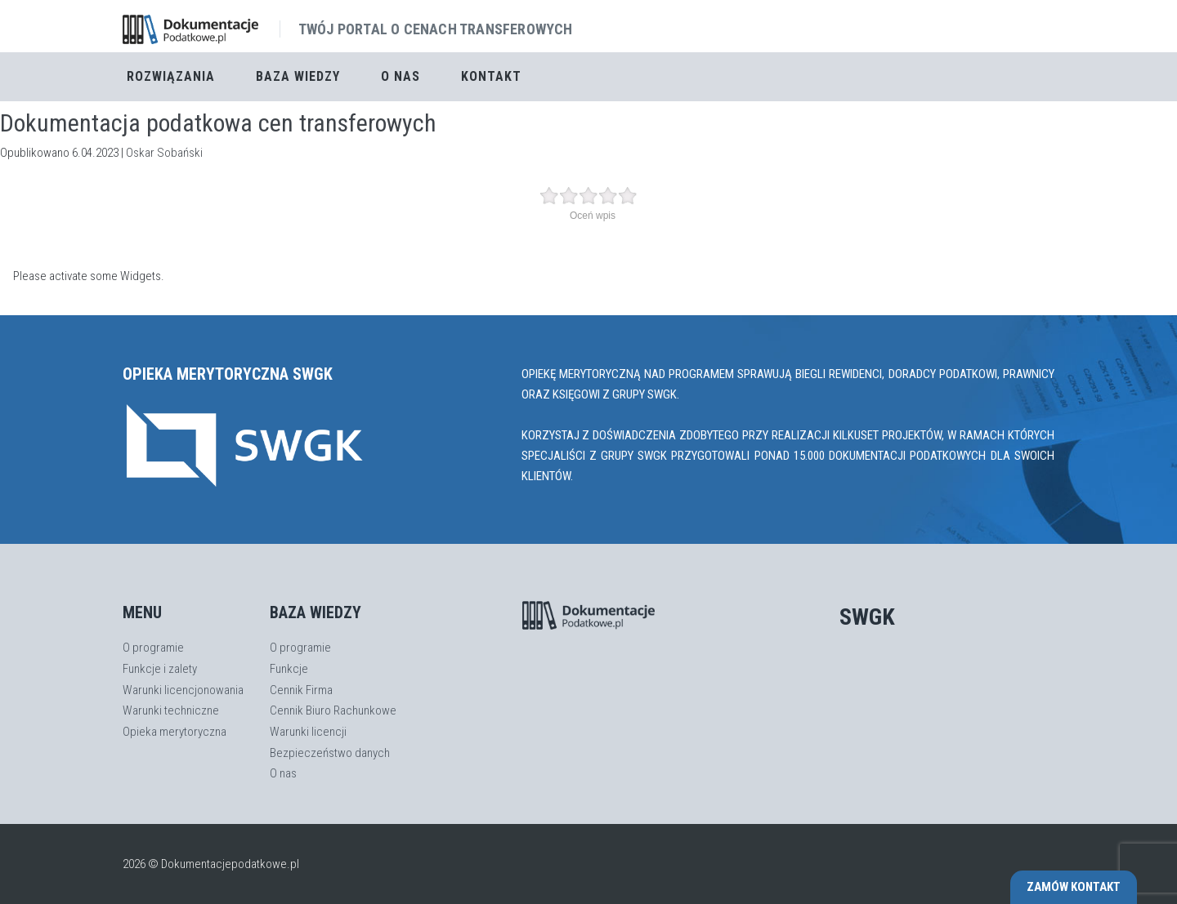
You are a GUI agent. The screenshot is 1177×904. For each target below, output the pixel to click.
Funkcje (289, 668)
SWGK (867, 616)
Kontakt (491, 76)
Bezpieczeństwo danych (330, 753)
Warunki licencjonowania (183, 690)
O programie (153, 647)
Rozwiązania (171, 76)
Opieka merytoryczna (174, 731)
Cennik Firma (301, 690)
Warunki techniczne (171, 710)
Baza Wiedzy (298, 76)
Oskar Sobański (164, 152)
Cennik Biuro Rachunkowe (333, 710)
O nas (400, 76)
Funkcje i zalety (160, 668)
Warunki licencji (308, 731)
